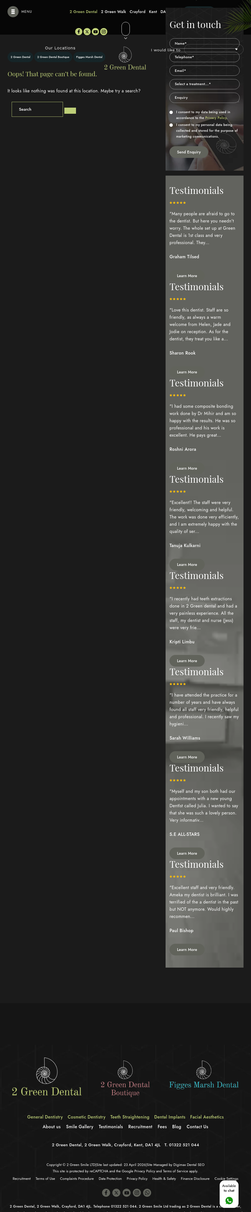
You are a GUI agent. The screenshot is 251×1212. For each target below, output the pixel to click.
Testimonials (110, 1115)
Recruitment (140, 1115)
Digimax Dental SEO (188, 1152)
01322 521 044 (184, 1133)
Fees (162, 1115)
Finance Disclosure (195, 1166)
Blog (177, 1115)
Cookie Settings (227, 1166)
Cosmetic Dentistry (86, 1105)
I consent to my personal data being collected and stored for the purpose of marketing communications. (203, 118)
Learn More (187, 264)
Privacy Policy (216, 105)
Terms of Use (45, 1166)
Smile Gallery (79, 1115)
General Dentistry (44, 1105)
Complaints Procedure (77, 1166)
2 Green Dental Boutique (53, 45)
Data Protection (110, 1166)
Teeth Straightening (130, 1105)
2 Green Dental (20, 45)
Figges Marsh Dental (89, 45)
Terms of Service (175, 1159)
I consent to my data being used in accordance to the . (199, 103)
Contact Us (198, 1115)
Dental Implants (170, 1105)
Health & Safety (164, 1166)
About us (51, 1115)
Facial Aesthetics (208, 1105)
